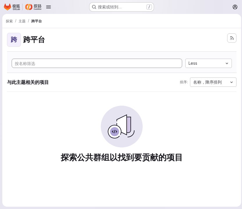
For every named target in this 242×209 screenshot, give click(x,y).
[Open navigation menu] (48, 7)
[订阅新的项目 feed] (230, 38)
